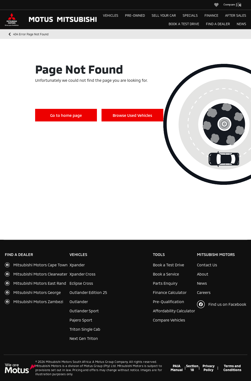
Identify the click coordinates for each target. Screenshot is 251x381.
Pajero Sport (81, 320)
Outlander (79, 301)
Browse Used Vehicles (132, 115)
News (241, 24)
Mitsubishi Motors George (37, 292)
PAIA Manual (177, 368)
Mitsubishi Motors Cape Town (40, 264)
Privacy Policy (209, 368)
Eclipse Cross (81, 283)
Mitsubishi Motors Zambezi (38, 301)
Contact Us (207, 264)
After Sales (235, 15)
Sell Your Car (164, 15)
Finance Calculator (170, 292)
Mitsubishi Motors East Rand (39, 283)
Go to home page (66, 115)
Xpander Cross (82, 274)
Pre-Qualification (168, 301)
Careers (204, 292)
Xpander (77, 264)
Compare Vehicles (169, 320)
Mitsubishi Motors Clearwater (40, 274)
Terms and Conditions (232, 368)
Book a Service (166, 274)
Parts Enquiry (165, 283)
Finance (211, 15)
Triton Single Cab (85, 329)
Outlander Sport (84, 310)
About (202, 274)
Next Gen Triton (84, 338)
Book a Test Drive (184, 24)
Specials (190, 15)
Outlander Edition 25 (88, 292)
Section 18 (192, 368)
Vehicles (110, 15)
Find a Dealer (218, 24)
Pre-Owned (135, 15)
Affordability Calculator (174, 310)
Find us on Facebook (221, 304)
